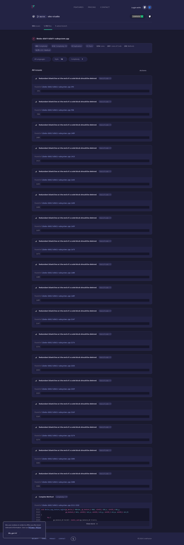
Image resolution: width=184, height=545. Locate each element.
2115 (38, 520)
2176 (38, 347)
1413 (38, 161)
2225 (38, 370)
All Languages (39, 59)
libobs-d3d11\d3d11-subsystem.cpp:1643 (58, 180)
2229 (38, 393)
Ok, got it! (12, 533)
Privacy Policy (34, 528)
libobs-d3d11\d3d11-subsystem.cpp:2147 (58, 319)
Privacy (52, 539)
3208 (38, 486)
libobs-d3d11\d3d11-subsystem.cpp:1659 (58, 226)
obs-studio (54, 16)
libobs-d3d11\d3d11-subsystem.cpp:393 (58, 87)
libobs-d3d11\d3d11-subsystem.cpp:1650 (58, 203)
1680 (38, 277)
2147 (38, 323)
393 (38, 91)
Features (79, 7)
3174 (38, 440)
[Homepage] (41, 7)
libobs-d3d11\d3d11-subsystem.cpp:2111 (60, 505)
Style (58, 59)
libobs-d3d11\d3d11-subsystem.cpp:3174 (58, 436)
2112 (38, 512)
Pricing (92, 7)
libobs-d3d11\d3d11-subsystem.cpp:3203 (58, 459)
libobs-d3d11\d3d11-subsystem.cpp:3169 (58, 412)
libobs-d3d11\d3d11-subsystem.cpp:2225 (58, 366)
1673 (38, 254)
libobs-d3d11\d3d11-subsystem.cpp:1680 (58, 273)
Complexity (77, 59)
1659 (38, 230)
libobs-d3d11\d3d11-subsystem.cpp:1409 (58, 133)
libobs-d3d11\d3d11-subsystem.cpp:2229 (58, 389)
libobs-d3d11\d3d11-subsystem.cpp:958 (58, 110)
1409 (38, 138)
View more (92, 524)
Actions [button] (143, 70)
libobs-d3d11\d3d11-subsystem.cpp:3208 (58, 482)
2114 (38, 517)
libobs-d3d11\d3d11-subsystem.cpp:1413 (58, 157)
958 (38, 114)
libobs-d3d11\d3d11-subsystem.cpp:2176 (58, 343)
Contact (105, 7)
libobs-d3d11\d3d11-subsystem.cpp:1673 (58, 250)
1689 (38, 300)
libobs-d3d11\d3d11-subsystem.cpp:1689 (58, 296)
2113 (38, 515)
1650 (38, 207)
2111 (38, 510)
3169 (38, 416)
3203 (38, 463)
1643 (38, 184)
